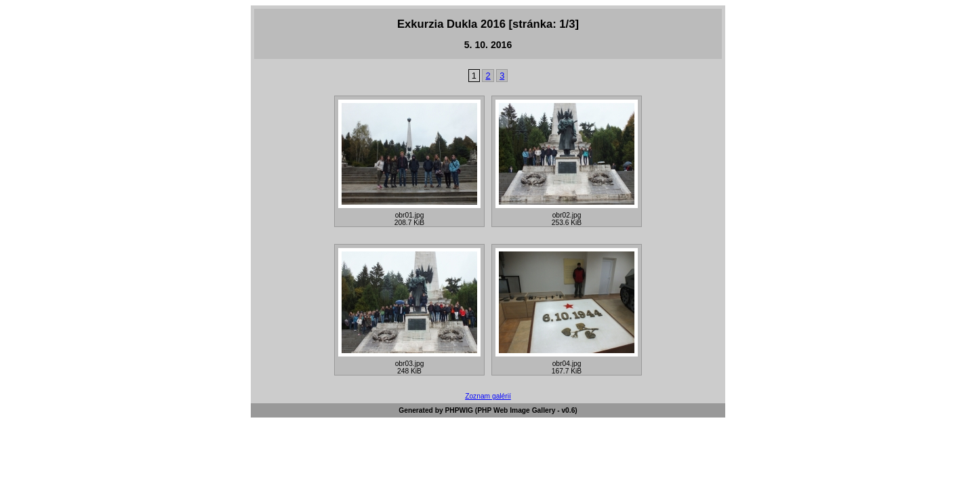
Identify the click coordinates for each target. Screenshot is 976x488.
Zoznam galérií (488, 396)
